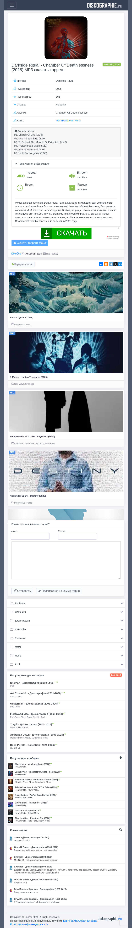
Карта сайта (70, 920)
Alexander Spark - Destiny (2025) (28, 496)
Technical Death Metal (68, 120)
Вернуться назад (22, 264)
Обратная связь (87, 920)
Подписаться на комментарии (59, 590)
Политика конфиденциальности (29, 924)
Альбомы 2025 (33, 253)
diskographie (104, 5)
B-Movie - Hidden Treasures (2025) (29, 377)
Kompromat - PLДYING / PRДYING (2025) (32, 436)
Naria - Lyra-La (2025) (21, 317)
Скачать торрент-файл (30, 242)
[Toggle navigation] (11, 5)
